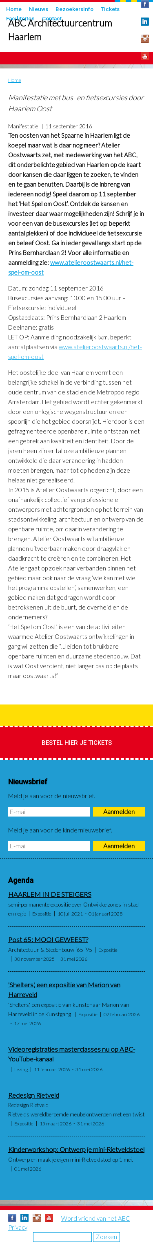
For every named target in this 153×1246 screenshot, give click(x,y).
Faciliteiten (20, 18)
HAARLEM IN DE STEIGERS (49, 894)
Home (14, 9)
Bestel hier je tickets (77, 742)
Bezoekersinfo (74, 9)
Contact (52, 18)
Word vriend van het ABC (95, 1218)
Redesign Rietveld (33, 1095)
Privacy (17, 1227)
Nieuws (38, 9)
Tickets (110, 9)
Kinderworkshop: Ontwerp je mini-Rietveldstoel (76, 1149)
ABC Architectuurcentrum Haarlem (60, 30)
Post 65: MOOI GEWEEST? (48, 940)
